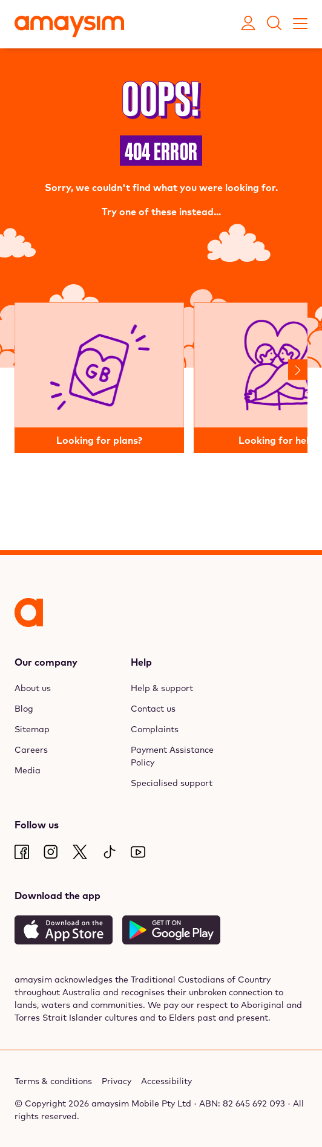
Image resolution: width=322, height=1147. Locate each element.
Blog (24, 708)
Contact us (153, 708)
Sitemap (32, 729)
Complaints (155, 729)
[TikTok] (109, 852)
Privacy (116, 1081)
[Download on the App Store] (64, 929)
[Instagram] (51, 852)
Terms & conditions (53, 1081)
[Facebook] (22, 852)
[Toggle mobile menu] (300, 24)
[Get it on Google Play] (171, 929)
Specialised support (171, 783)
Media (28, 770)
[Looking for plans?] (99, 377)
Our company (46, 662)
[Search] (274, 24)
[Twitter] (80, 852)
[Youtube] (138, 852)
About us (33, 688)
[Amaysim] (69, 28)
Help (141, 662)
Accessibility (166, 1081)
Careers (31, 749)
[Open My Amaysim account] (248, 24)
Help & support (162, 688)
